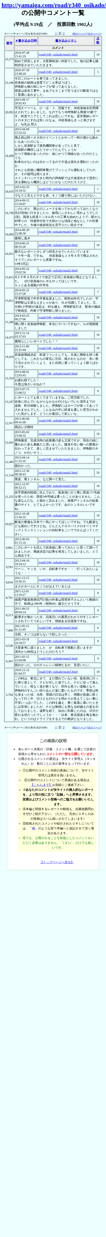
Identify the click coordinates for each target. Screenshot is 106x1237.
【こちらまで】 (41, 785)
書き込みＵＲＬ (66, 40)
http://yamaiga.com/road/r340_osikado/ (54, 5)
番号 (9, 43)
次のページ (94, 33)
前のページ (79, 33)
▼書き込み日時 (26, 40)
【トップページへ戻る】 (57, 862)
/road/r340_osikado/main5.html (58, 54)
